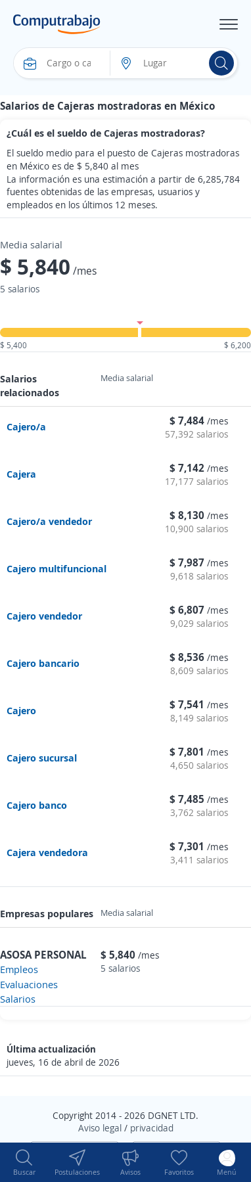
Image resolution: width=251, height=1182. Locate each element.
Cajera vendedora (47, 852)
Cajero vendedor (44, 615)
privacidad (151, 1128)
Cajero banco (37, 804)
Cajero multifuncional (56, 568)
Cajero (21, 710)
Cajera (21, 473)
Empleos (19, 969)
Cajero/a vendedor (49, 521)
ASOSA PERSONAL (43, 954)
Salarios (17, 998)
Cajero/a (26, 426)
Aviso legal (100, 1128)
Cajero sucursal (42, 757)
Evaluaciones (29, 984)
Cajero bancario (43, 663)
